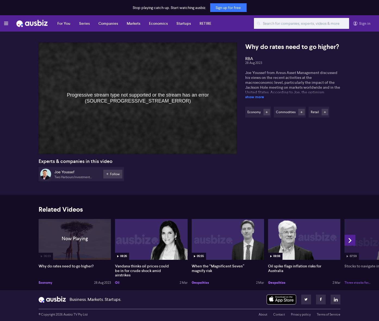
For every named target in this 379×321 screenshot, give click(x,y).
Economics (158, 23)
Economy (45, 282)
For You (63, 23)
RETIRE (205, 23)
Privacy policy (301, 314)
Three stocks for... (357, 282)
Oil (117, 282)
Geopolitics (200, 282)
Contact (279, 314)
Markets (133, 23)
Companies (108, 23)
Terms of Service (328, 314)
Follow (266, 112)
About (263, 314)
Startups (183, 23)
